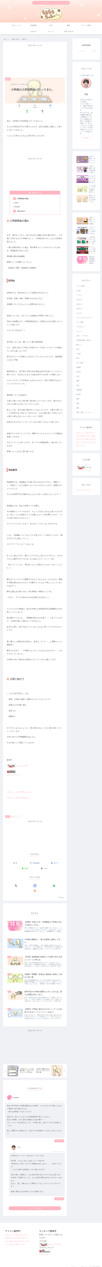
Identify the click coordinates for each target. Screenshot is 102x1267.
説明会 (16, 197)
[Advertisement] (35, 61)
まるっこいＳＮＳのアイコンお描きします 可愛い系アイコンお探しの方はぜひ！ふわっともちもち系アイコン (86, 438)
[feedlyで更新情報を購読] (37, 881)
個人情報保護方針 (94, 1261)
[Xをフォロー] (28, 881)
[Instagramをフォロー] (33, 881)
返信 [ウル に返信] (58, 1192)
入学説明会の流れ (23, 193)
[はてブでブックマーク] (35, 106)
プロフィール (72, 1261)
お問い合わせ (83, 1261)
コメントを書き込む (35, 1202)
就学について (16, 811)
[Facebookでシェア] (25, 106)
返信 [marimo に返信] (58, 1134)
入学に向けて (22, 206)
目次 (34, 187)
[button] (55, 106)
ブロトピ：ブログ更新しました (19, 787)
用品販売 (17, 202)
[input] (86, 51)
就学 (8, 811)
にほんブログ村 (17, 761)
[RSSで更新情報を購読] (42, 881)
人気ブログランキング (14, 770)
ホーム (64, 1261)
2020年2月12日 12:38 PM (58, 1095)
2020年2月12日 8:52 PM (58, 1145)
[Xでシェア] (15, 106)
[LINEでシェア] (45, 106)
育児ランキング (44, 1248)
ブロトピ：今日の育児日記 (17, 793)
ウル (86, 94)
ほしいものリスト (83, 490)
